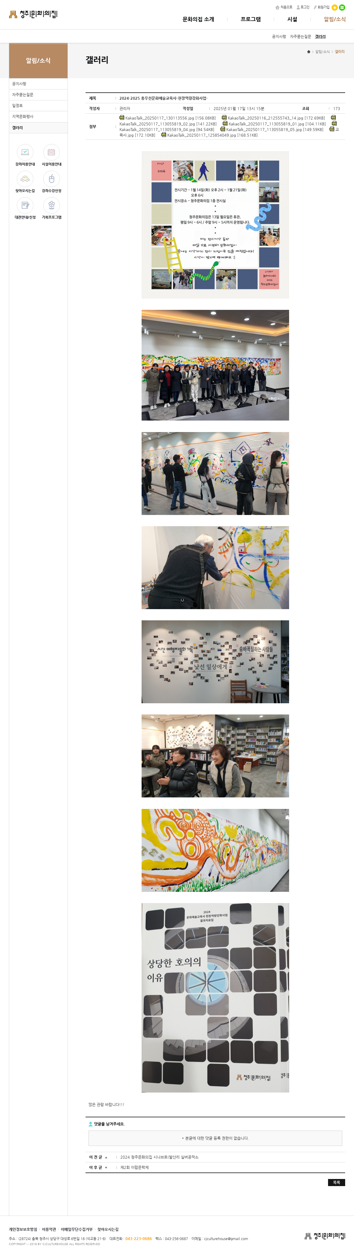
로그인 (303, 7)
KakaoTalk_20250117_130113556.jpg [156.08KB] (167, 118)
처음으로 (283, 7)
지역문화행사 (22, 116)
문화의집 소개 (198, 19)
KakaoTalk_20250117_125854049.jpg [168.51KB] (209, 135)
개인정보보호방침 (23, 1229)
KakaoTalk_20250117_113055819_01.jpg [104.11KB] (274, 124)
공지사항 (279, 36)
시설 (292, 19)
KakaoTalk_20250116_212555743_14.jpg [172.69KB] (273, 118)
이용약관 (49, 1229)
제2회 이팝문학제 (134, 1167)
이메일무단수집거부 (77, 1229)
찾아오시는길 (108, 1229)
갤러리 (320, 36)
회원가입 (322, 7)
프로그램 (251, 19)
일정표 (17, 105)
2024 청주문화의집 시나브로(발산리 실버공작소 (159, 1157)
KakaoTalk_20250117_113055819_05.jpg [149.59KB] (272, 129)
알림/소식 (335, 19)
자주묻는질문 (300, 36)
